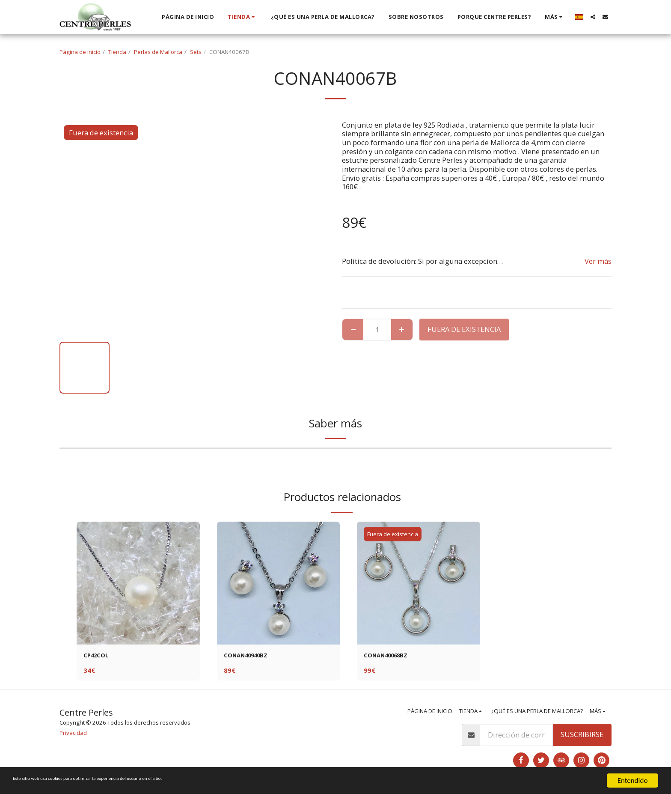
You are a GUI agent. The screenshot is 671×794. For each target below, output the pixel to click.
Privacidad (73, 735)
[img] (138, 583)
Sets (196, 52)
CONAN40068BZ (391, 656)
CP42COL (98, 656)
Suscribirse (582, 737)
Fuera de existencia (464, 329)
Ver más (598, 261)
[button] (593, 17)
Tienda (117, 52)
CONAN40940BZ (251, 656)
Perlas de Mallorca (158, 52)
